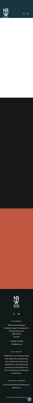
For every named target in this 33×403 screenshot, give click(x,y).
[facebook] (14, 314)
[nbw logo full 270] (16, 297)
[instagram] (19, 314)
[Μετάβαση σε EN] (28, 14)
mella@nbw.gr (16, 344)
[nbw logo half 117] (6, 9)
